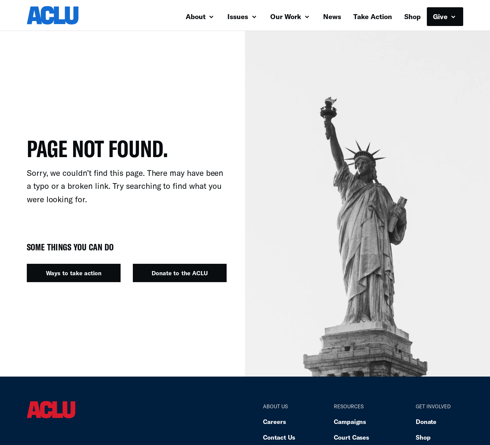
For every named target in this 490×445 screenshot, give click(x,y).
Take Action (372, 16)
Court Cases (351, 437)
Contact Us (279, 437)
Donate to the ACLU (179, 273)
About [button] (200, 16)
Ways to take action (73, 273)
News (332, 16)
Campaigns (350, 421)
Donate (426, 421)
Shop (412, 16)
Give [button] (444, 16)
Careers (274, 421)
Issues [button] (241, 16)
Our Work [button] (289, 16)
